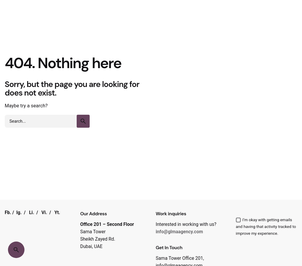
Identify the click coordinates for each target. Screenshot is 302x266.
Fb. (8, 212)
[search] (83, 121)
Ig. (19, 212)
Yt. (57, 212)
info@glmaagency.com (179, 231)
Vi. (44, 212)
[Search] (16, 250)
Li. (31, 212)
